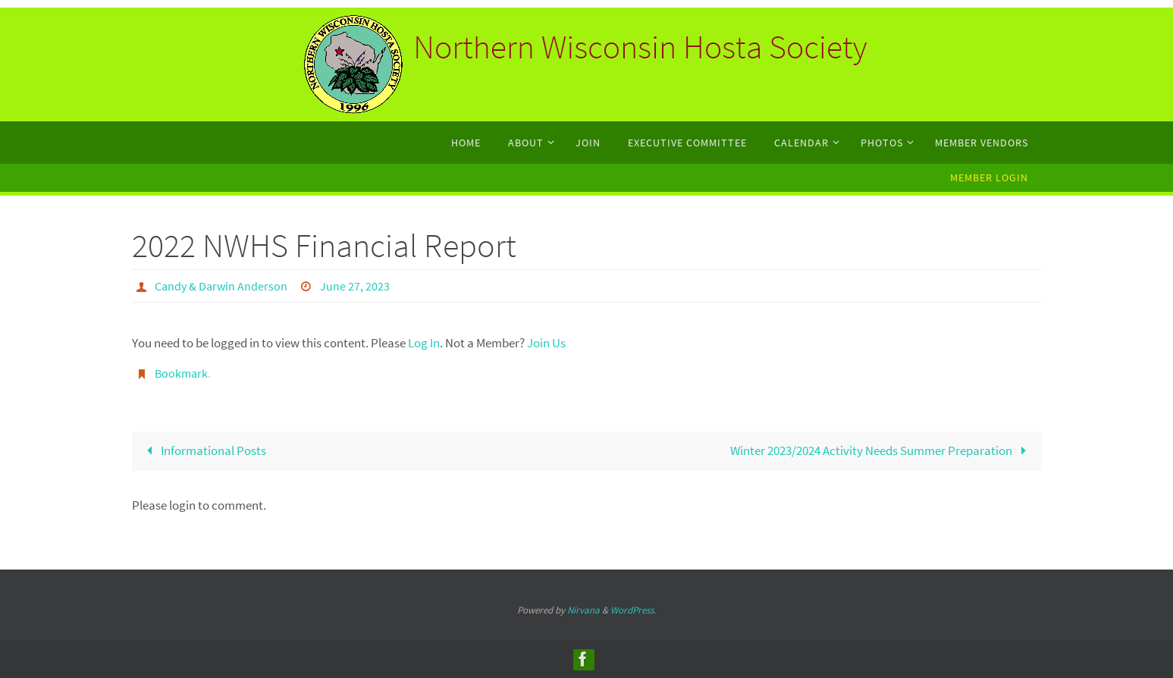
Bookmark (181, 373)
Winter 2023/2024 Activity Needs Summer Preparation (881, 450)
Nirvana (583, 610)
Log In (424, 342)
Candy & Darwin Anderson (221, 285)
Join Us (546, 342)
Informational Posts (204, 450)
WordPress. (633, 610)
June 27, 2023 (355, 285)
